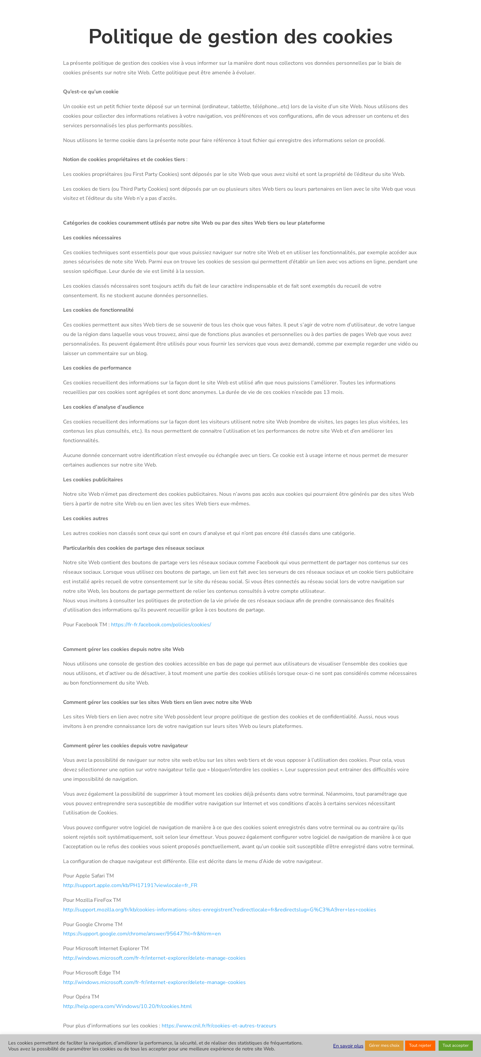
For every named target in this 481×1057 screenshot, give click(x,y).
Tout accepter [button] (456, 1045)
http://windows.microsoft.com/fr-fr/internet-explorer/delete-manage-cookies (154, 958)
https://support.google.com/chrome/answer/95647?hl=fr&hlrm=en (142, 933)
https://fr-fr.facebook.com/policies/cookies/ (161, 624)
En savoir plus (348, 1046)
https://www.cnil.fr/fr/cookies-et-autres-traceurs (219, 1025)
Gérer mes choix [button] (384, 1045)
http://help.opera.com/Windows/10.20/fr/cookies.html (127, 1006)
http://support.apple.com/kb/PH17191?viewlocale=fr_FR (130, 885)
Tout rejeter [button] (420, 1045)
